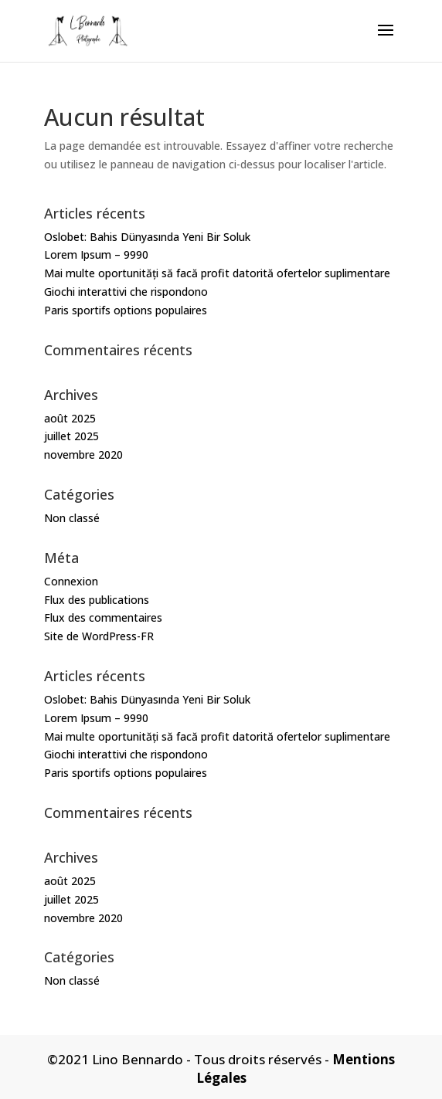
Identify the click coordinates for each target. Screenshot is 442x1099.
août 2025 (70, 418)
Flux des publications (96, 599)
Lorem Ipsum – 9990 (96, 254)
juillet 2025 (71, 436)
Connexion (71, 581)
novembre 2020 (83, 454)
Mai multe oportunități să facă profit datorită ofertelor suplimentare (217, 273)
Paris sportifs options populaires (125, 310)
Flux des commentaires (103, 617)
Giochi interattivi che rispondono (126, 291)
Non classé (72, 517)
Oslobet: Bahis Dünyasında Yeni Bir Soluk (147, 236)
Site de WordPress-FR (99, 636)
